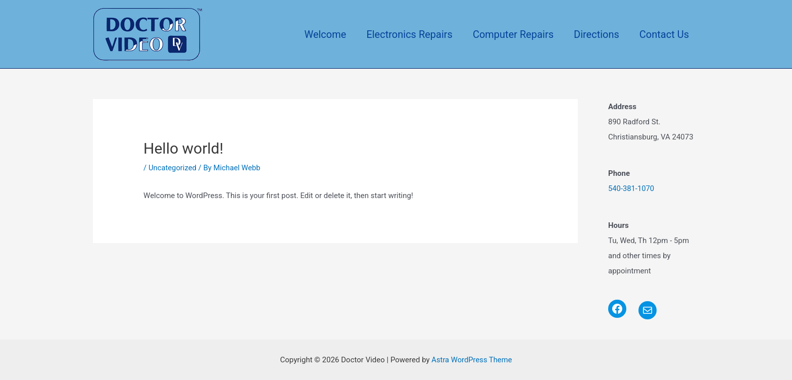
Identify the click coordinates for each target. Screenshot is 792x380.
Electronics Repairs (409, 34)
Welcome (325, 34)
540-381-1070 (631, 188)
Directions (596, 34)
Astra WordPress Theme (472, 359)
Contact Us (664, 34)
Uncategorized (172, 167)
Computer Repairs (513, 34)
